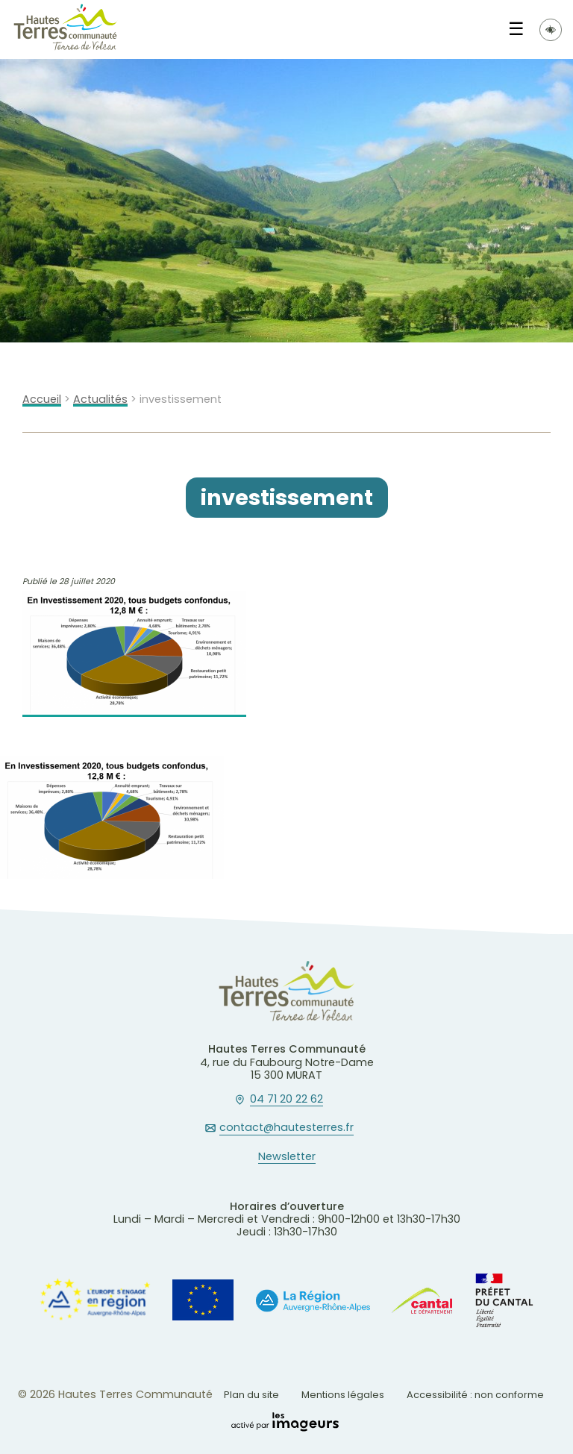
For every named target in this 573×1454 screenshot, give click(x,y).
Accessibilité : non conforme (475, 1395)
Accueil (41, 399)
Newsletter (287, 1157)
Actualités (100, 399)
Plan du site (251, 1395)
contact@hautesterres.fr (286, 1128)
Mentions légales (342, 1395)
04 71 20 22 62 (286, 1099)
